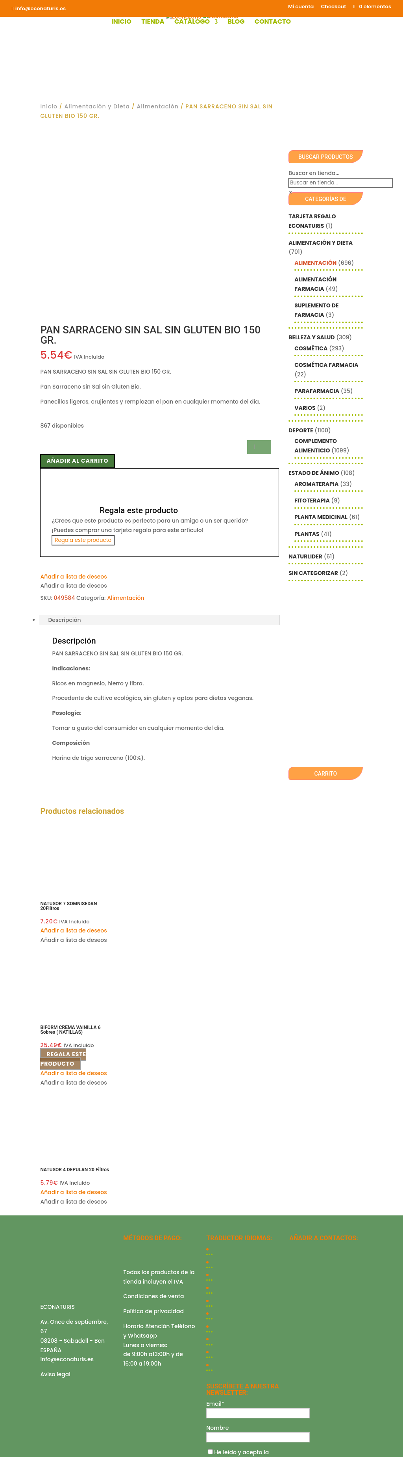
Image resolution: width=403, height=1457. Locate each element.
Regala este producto (83, 345)
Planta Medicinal (321, 517)
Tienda (152, 22)
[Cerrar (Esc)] (26, 1444)
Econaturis (273, 1347)
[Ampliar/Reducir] (3, 1444)
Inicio (121, 22)
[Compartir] (18, 1444)
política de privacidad (239, 1266)
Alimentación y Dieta (97, 106)
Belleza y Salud (311, 337)
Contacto (273, 22)
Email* (215, 1209)
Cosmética (310, 348)
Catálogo (192, 22)
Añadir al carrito (77, 266)
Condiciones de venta (153, 1101)
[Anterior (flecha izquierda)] (3, 1454)
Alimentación (158, 106)
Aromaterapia (316, 484)
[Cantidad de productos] (259, 252)
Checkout (333, 7)
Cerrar (9, 1433)
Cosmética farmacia (326, 365)
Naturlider (305, 556)
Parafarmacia (316, 391)
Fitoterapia (312, 500)
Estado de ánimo (313, 473)
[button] (73, 382)
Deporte (300, 430)
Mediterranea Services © (169, 1347)
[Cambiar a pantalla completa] (11, 1444)
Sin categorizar (313, 573)
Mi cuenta (301, 7)
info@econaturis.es (67, 1165)
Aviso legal (55, 1179)
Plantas (306, 534)
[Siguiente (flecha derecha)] (11, 1454)
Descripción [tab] (64, 425)
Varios (304, 408)
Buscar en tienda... (313, 173)
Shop (142, 1306)
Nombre (217, 1233)
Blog (235, 22)
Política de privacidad (153, 1116)
